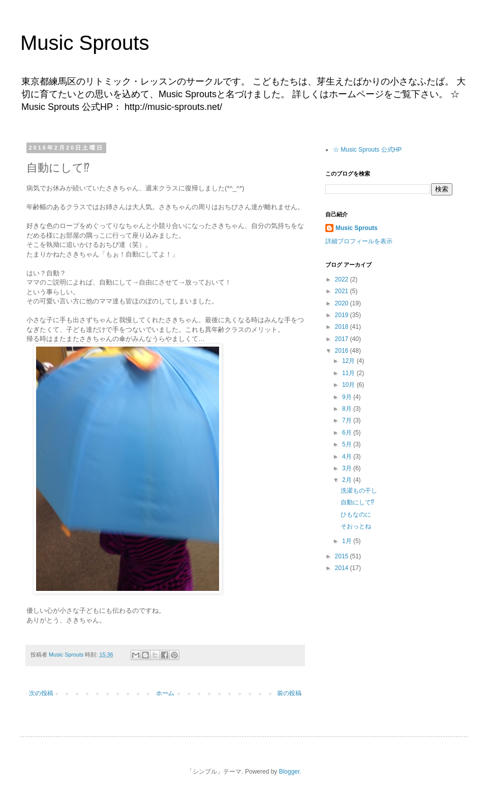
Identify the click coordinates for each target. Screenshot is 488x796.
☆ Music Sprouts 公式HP (367, 149)
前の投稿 (289, 693)
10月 (349, 384)
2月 (347, 480)
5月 (347, 444)
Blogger (289, 771)
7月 (347, 420)
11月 (349, 373)
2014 (342, 568)
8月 (347, 408)
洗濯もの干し (359, 490)
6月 (347, 432)
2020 (342, 303)
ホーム (165, 693)
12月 (349, 360)
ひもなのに (356, 514)
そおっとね (356, 526)
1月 (347, 541)
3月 (347, 468)
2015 (342, 556)
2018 (342, 326)
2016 (342, 350)
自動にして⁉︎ (357, 502)
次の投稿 (41, 693)
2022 (342, 279)
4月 (347, 456)
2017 (342, 339)
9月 (347, 397)
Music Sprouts (84, 43)
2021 (342, 291)
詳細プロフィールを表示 (358, 241)
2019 (342, 315)
